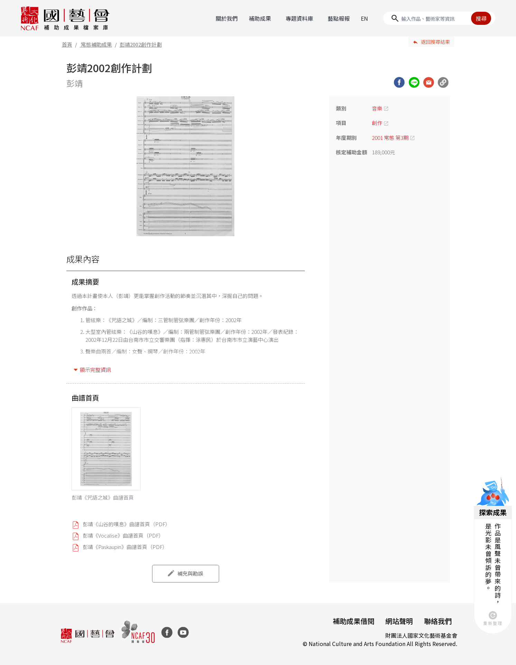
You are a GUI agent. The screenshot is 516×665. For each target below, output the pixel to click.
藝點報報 (339, 18)
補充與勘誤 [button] (190, 573)
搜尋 (481, 18)
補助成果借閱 (353, 621)
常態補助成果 (96, 44)
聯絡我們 (438, 621)
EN (364, 18)
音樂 (377, 108)
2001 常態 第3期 (390, 137)
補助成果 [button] (260, 18)
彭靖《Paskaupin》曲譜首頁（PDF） (125, 546)
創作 (377, 122)
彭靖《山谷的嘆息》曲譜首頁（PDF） (126, 524)
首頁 (67, 44)
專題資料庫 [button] (299, 18)
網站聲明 (399, 621)
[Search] (439, 18)
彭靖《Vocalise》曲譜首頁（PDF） (123, 535)
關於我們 (227, 18)
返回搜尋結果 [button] (435, 41)
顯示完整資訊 (95, 369)
